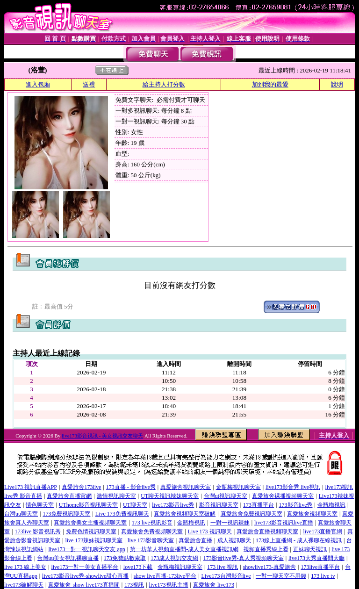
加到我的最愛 (270, 84)
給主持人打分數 (164, 84)
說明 (337, 84)
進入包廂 (38, 84)
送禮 (89, 84)
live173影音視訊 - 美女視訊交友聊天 (102, 435)
